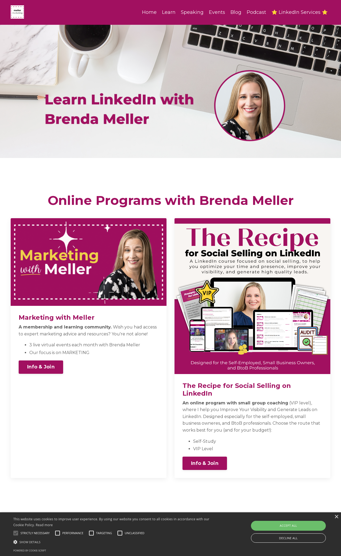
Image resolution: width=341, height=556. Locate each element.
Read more (44, 525)
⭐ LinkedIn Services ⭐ (299, 12)
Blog (235, 12)
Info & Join (41, 367)
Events (217, 12)
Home (149, 12)
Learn (169, 12)
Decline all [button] (288, 538)
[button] (115, 542)
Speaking (192, 12)
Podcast (256, 12)
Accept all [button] (288, 525)
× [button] (336, 517)
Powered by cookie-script (29, 550)
